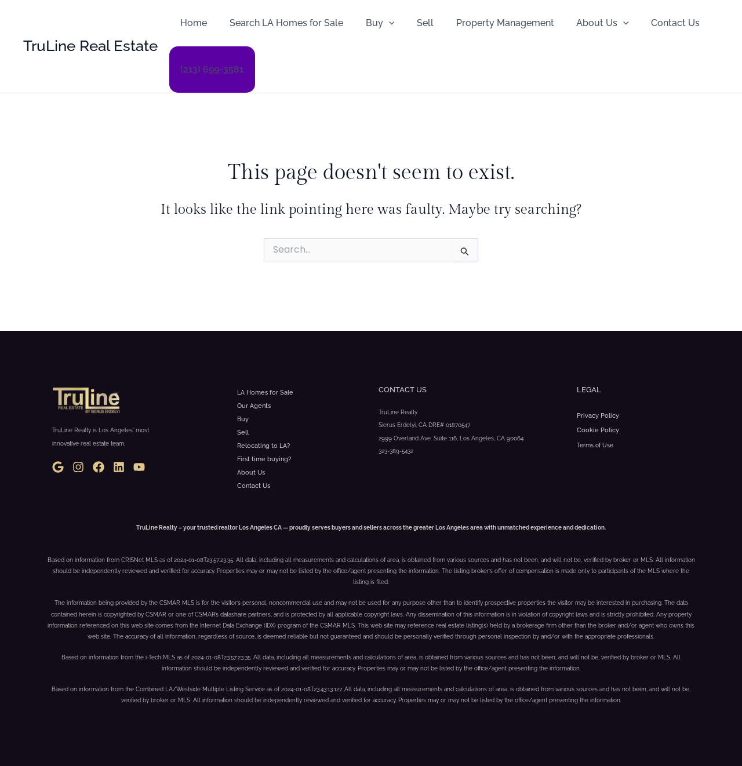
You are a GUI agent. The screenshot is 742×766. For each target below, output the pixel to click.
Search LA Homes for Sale (280, 22)
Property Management (488, 22)
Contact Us (650, 22)
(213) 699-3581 (210, 69)
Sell (411, 22)
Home (192, 22)
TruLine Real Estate (90, 45)
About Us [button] (581, 23)
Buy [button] (370, 23)
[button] (379, 23)
